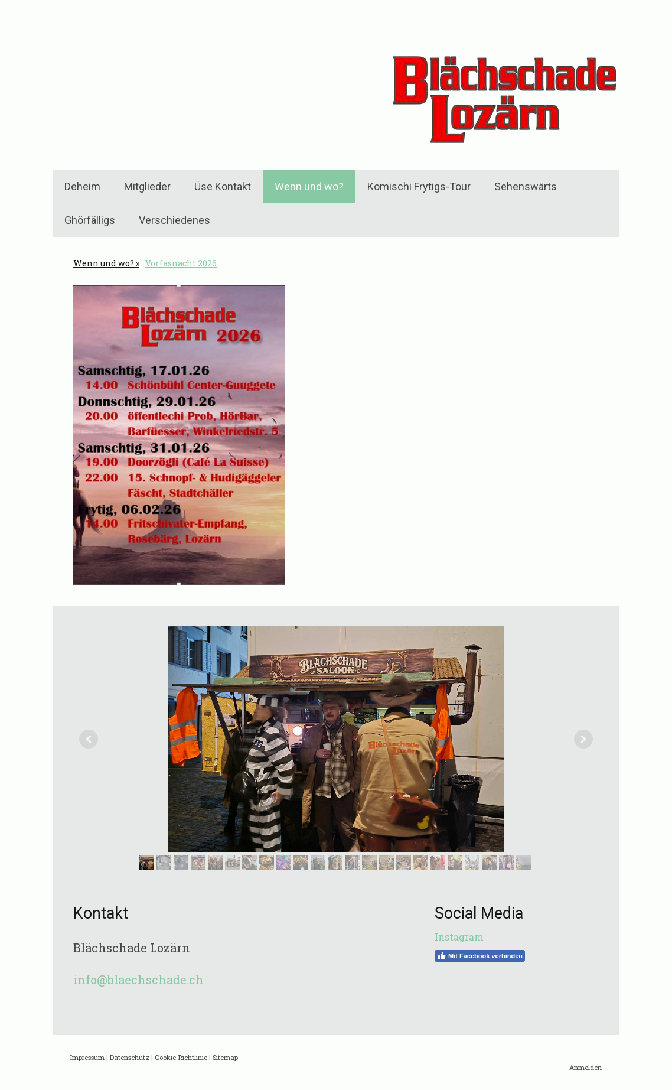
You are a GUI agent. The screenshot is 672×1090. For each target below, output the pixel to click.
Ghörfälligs (89, 220)
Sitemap (225, 1057)
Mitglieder (147, 186)
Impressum (87, 1057)
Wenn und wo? (309, 186)
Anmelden (585, 1067)
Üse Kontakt (222, 186)
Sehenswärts (525, 186)
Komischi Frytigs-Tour (419, 186)
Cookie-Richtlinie (181, 1057)
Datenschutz (129, 1057)
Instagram (459, 936)
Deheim (82, 186)
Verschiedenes (174, 220)
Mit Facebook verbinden (480, 956)
